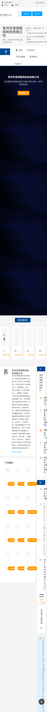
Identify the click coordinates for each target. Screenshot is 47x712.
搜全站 (26, 14)
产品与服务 (20, 57)
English (17, 64)
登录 (4, 5)
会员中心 (40, 2)
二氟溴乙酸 (4, 351)
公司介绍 (30, 50)
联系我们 (33, 57)
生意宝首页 (7, 2)
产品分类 (6, 52)
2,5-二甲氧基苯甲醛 (16, 351)
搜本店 (37, 14)
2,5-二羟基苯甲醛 (29, 351)
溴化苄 (41, 351)
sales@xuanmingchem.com (44, 574)
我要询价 (32, 484)
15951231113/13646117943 (44, 529)
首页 (19, 50)
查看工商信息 (17, 452)
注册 (15, 5)
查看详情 (23, 93)
